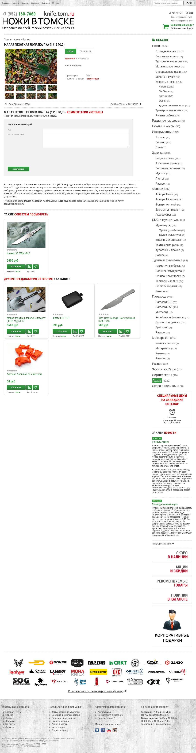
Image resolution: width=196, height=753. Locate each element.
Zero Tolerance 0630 (17, 104)
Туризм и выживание (167, 260)
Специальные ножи (168, 71)
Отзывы (55, 3)
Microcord (162, 312)
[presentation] (102, 157)
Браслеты (162, 327)
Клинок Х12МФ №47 (18, 253)
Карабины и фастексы (170, 317)
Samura (163, 96)
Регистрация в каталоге (109, 715)
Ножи (156, 46)
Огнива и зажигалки (168, 276)
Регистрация (176, 13)
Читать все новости (163, 544)
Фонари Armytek (166, 204)
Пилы (159, 147)
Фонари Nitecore (166, 199)
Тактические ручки (167, 245)
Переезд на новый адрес (165, 504)
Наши (164, 432)
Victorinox (164, 86)
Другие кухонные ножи (172, 105)
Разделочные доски (166, 120)
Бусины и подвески (168, 322)
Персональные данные (62, 718)
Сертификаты (162, 375)
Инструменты (162, 132)
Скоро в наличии (164, 386)
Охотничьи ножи (166, 56)
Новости (15, 3)
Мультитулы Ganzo (170, 230)
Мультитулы (163, 225)
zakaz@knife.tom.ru (14, 204)
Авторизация (103, 712)
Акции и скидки (57, 724)
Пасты (160, 178)
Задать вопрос (57, 730)
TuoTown (164, 91)
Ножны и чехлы (163, 126)
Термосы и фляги (167, 281)
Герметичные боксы (168, 265)
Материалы (163, 348)
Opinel (162, 100)
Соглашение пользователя (64, 715)
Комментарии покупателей (64, 712)
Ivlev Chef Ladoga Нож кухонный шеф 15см (116, 319)
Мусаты (161, 173)
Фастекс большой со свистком (24, 374)
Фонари (157, 189)
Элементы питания (168, 209)
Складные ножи (166, 51)
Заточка (158, 152)
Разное (160, 183)
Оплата (25, 3)
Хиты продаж (57, 727)
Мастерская (160, 338)
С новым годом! (160, 442)
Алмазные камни (167, 163)
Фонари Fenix (164, 194)
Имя (9, 130)
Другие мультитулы (170, 234)
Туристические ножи (169, 61)
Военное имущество (169, 270)
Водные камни (165, 158)
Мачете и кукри (165, 76)
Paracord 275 (164, 302)
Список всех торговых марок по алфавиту (98, 691)
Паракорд (159, 296)
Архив (157, 380)
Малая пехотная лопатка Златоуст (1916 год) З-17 (26, 319)
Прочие (26, 39)
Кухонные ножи (165, 81)
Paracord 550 (164, 307)
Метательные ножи (168, 66)
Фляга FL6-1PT (61, 318)
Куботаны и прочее (168, 250)
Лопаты (160, 142)
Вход (189, 13)
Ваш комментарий (16, 134)
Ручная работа (165, 115)
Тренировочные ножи (169, 110)
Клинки (160, 353)
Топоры (160, 137)
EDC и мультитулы (165, 220)
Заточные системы (168, 168)
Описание (85, 51)
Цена (71, 51)
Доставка (35, 3)
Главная (6, 3)
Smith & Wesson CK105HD (127, 104)
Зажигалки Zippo (164, 369)
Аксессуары (163, 214)
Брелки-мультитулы (168, 239)
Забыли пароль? (105, 718)
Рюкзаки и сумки (166, 286)
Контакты (45, 3)
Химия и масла (165, 343)
